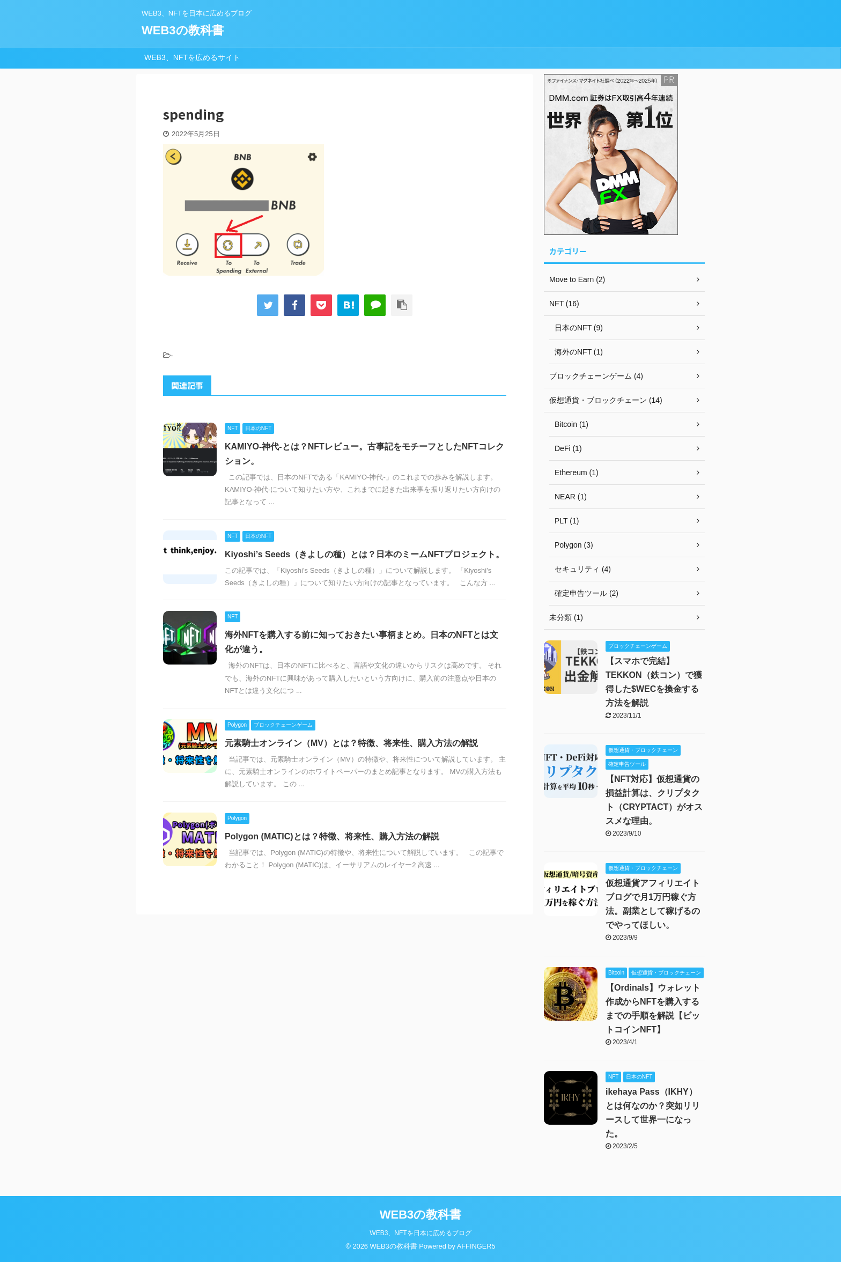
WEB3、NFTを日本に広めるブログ (420, 1233)
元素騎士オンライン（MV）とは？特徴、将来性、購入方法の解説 (351, 743)
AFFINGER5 (476, 1246)
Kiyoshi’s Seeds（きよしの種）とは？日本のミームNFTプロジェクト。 (364, 554)
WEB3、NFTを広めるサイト (192, 57)
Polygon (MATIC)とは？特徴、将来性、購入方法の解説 (332, 836)
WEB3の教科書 (183, 30)
